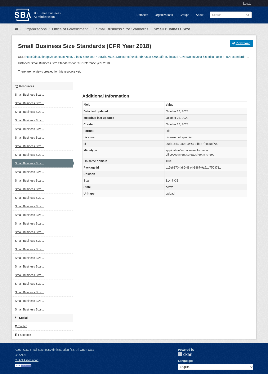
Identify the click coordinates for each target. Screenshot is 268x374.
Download (241, 43)
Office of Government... (71, 29)
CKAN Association (27, 360)
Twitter (21, 326)
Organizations (164, 15)
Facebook (23, 334)
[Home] (16, 29)
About (200, 15)
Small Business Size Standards (122, 29)
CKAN (185, 354)
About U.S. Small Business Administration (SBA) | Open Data (54, 349)
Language (185, 360)
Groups (184, 15)
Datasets (142, 15)
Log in (247, 3)
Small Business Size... (173, 29)
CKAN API (21, 355)
